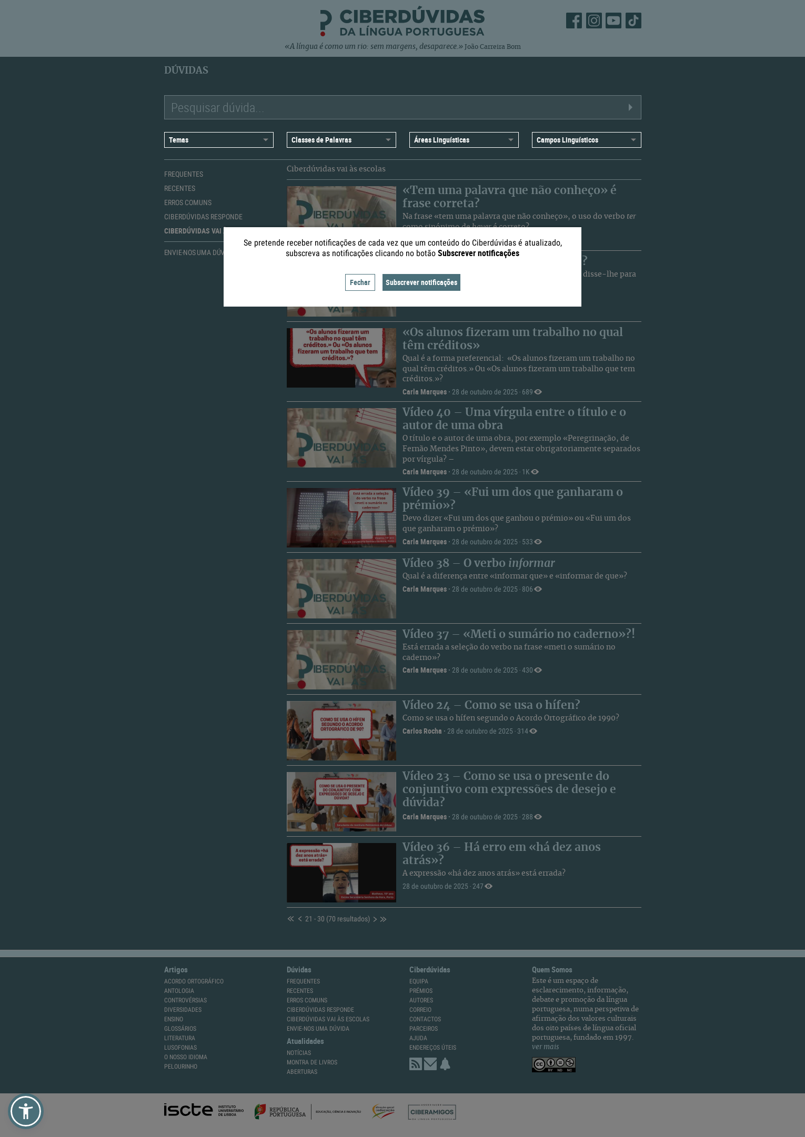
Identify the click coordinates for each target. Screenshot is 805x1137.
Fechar (360, 282)
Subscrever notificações (421, 282)
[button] (26, 1111)
